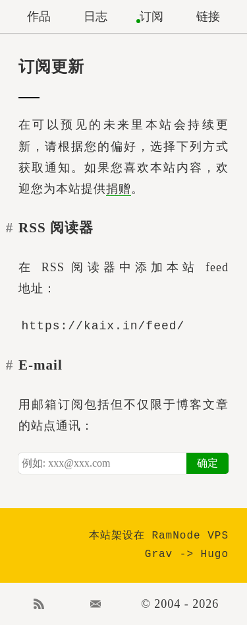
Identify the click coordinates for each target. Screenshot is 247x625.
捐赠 (118, 188)
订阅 (151, 16)
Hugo (215, 554)
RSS (39, 603)
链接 (208, 16)
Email (95, 603)
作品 (39, 16)
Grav (159, 554)
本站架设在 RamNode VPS (159, 536)
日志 (95, 16)
